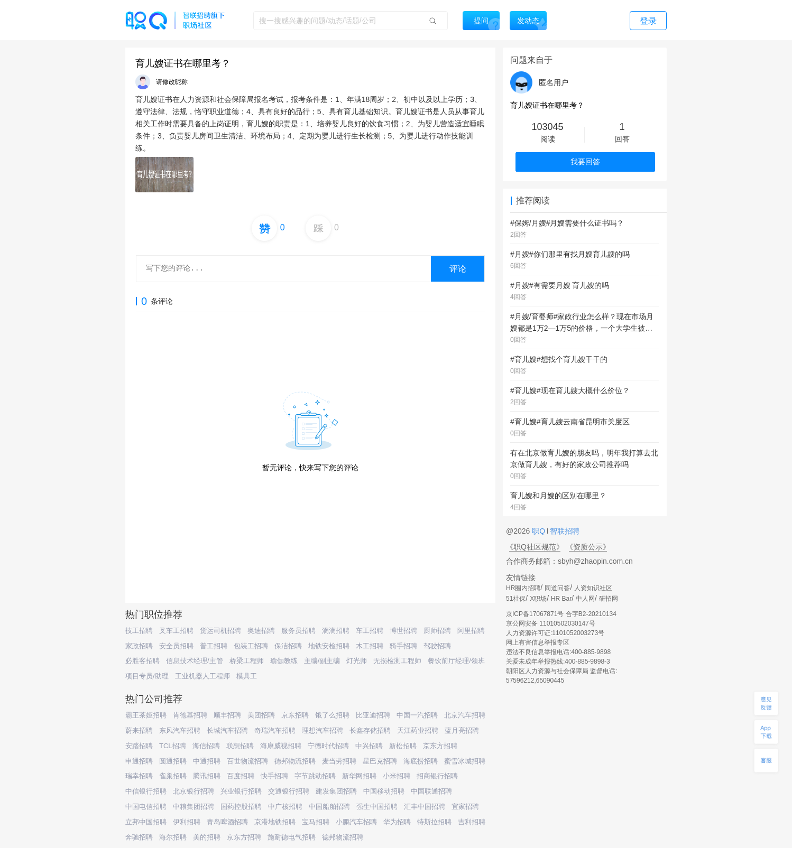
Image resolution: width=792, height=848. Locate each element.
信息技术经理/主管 (194, 661)
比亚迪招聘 (373, 715)
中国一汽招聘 (417, 715)
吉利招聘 (471, 822)
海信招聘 (206, 746)
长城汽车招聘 (227, 730)
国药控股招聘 (241, 806)
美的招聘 (206, 837)
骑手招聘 (403, 646)
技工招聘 (139, 631)
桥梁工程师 (246, 661)
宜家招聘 (465, 806)
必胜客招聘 (142, 661)
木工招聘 (369, 646)
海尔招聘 (173, 837)
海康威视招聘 (280, 746)
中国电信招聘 (146, 806)
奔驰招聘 (139, 837)
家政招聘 (139, 646)
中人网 (585, 598)
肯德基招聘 (190, 715)
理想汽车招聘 (322, 730)
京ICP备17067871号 (535, 614)
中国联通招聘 (431, 791)
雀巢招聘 (173, 776)
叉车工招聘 (176, 631)
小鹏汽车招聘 (356, 822)
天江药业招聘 (417, 730)
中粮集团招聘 (193, 806)
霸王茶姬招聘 (146, 715)
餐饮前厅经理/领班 (456, 661)
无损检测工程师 (397, 661)
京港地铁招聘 (275, 822)
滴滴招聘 (335, 631)
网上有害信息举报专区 (537, 642)
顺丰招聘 (227, 715)
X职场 (538, 598)
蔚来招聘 (139, 730)
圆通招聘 (173, 761)
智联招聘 (563, 531)
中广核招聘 (285, 806)
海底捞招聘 (420, 761)
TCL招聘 (172, 746)
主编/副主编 (322, 661)
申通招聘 (139, 761)
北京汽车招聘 (464, 715)
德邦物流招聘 (295, 761)
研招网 (608, 598)
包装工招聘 (251, 646)
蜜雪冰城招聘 (464, 761)
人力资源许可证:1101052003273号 (555, 633)
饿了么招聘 (332, 715)
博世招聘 (403, 631)
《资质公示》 (588, 547)
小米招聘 (396, 776)
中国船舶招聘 (329, 806)
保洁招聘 (288, 646)
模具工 (246, 676)
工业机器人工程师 (202, 676)
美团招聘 (261, 715)
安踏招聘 (139, 746)
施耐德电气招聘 (292, 837)
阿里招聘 (471, 631)
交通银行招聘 (288, 791)
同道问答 (557, 588)
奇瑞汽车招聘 (275, 730)
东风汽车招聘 (179, 730)
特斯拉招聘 (434, 822)
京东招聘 (295, 715)
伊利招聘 (186, 822)
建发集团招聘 (336, 791)
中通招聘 (206, 761)
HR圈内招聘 (523, 588)
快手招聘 (274, 776)
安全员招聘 (176, 646)
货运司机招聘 (220, 631)
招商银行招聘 (437, 776)
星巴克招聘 (380, 761)
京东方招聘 (440, 746)
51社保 (516, 598)
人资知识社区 (593, 588)
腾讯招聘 (206, 776)
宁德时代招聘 (328, 746)
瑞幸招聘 (139, 776)
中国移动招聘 (383, 791)
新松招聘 (403, 746)
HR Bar (561, 598)
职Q (539, 531)
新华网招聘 (359, 776)
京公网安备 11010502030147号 (550, 623)
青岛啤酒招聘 (227, 822)
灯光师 (356, 661)
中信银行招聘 (146, 791)
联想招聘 (240, 746)
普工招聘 (213, 646)
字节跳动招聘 (315, 776)
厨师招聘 (437, 631)
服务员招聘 (298, 631)
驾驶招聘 (437, 646)
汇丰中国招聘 (424, 806)
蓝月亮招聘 (462, 730)
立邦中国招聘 (146, 822)
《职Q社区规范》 (535, 547)
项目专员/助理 (147, 676)
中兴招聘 (369, 746)
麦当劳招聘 (339, 761)
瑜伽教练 (284, 661)
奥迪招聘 (261, 631)
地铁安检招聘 (328, 646)
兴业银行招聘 (241, 791)
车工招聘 (369, 631)
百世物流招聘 (247, 761)
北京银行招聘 (193, 791)
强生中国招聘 (377, 806)
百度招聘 (240, 776)
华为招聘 (397, 822)
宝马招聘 (315, 822)
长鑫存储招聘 (370, 730)
